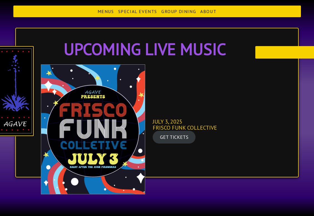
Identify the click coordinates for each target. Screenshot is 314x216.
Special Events (137, 11)
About (208, 11)
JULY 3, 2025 (167, 121)
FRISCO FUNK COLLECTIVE (185, 127)
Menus (106, 11)
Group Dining (178, 11)
